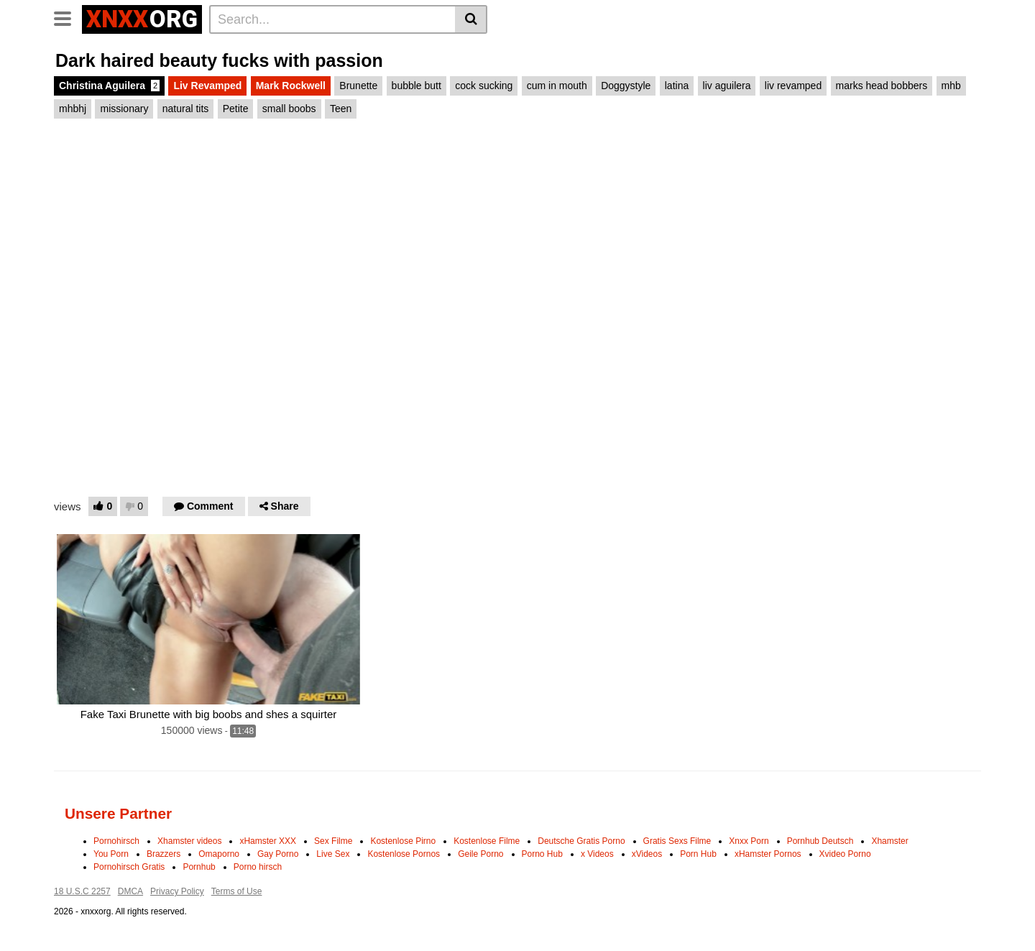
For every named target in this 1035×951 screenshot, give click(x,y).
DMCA (130, 891)
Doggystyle (625, 85)
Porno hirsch (258, 867)
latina (677, 85)
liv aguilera (727, 85)
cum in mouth (557, 85)
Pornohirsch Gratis (129, 867)
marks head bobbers (882, 85)
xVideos (647, 854)
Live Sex (332, 854)
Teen (340, 108)
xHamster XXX (267, 841)
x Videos (597, 854)
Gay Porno (277, 854)
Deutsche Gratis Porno (581, 841)
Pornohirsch (116, 841)
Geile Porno (480, 854)
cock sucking (483, 85)
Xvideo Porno (845, 854)
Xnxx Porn (748, 841)
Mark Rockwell (291, 85)
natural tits (185, 108)
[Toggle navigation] (68, 17)
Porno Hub (542, 854)
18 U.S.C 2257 (82, 891)
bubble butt (416, 85)
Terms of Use (236, 891)
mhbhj (72, 108)
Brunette (358, 85)
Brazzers (163, 854)
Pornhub (199, 867)
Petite (236, 108)
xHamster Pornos (768, 854)
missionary (124, 108)
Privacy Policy (177, 891)
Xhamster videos (189, 841)
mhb (951, 85)
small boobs (289, 108)
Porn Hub (698, 854)
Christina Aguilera (109, 85)
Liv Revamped (207, 85)
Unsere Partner (118, 813)
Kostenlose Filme (487, 841)
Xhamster (889, 841)
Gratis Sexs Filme (677, 841)
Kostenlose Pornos (403, 854)
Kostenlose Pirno (403, 841)
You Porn (111, 854)
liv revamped (793, 85)
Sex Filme (333, 841)
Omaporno (218, 854)
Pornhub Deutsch (820, 841)
